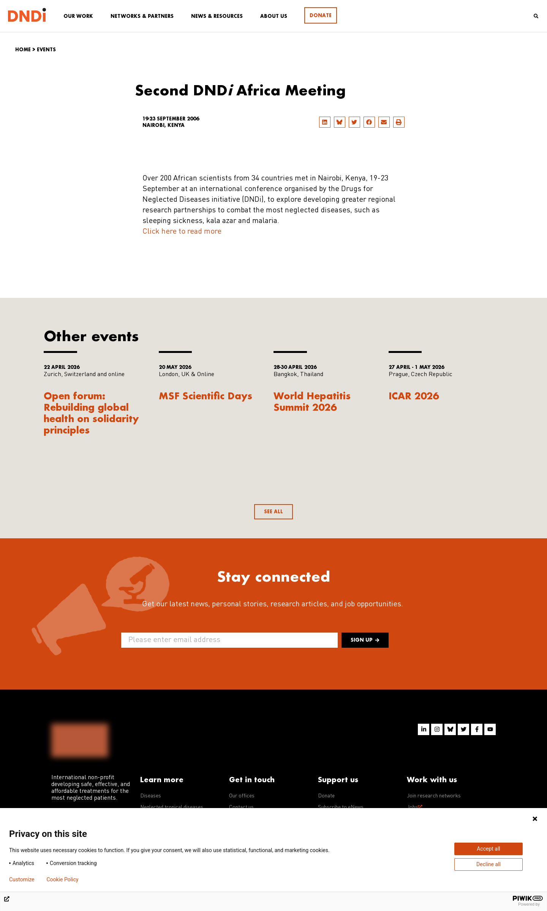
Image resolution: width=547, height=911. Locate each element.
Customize (21, 879)
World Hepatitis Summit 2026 (312, 401)
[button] (324, 122)
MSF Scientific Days (205, 396)
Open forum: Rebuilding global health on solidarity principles (91, 413)
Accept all (488, 849)
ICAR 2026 (414, 396)
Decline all (488, 864)
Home (23, 49)
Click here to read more (181, 232)
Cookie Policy (62, 879)
